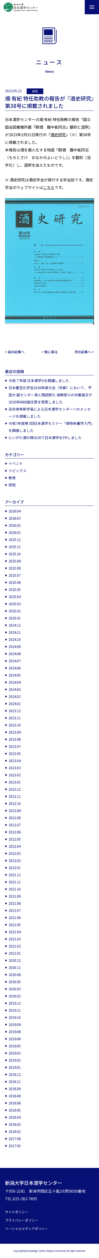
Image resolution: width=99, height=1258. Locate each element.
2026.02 (15, 525)
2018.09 (15, 1088)
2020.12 (15, 960)
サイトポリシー (16, 1212)
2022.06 (15, 831)
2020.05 (15, 981)
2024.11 (15, 632)
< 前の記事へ (15, 351)
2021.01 (15, 953)
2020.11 (15, 967)
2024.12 (15, 625)
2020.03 (15, 988)
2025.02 (15, 610)
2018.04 (15, 1117)
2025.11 (15, 546)
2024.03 (15, 689)
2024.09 (15, 646)
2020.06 (15, 974)
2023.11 (15, 717)
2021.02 (15, 946)
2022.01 (15, 867)
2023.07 (15, 746)
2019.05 (15, 1045)
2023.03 (15, 767)
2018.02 (15, 1131)
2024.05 (15, 675)
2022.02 (15, 860)
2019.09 (15, 1024)
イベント (16, 463)
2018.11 (15, 1081)
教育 (12, 477)
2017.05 (15, 1145)
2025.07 (15, 575)
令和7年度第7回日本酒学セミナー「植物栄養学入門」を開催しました (51, 427)
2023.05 (15, 753)
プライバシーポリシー (21, 1220)
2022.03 (15, 853)
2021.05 (15, 924)
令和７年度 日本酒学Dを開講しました (39, 380)
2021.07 (15, 910)
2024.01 (15, 703)
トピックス (17, 470)
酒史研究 (58, 134)
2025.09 (15, 560)
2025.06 (15, 582)
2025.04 (15, 596)
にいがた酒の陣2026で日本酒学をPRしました (45, 437)
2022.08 (15, 817)
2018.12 (15, 1074)
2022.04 (15, 846)
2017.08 (15, 1138)
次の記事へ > (84, 351)
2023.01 (15, 781)
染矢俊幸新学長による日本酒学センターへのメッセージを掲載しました (50, 412)
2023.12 (15, 710)
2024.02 (15, 696)
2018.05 (15, 1110)
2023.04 (15, 760)
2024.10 (15, 639)
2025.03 (15, 603)
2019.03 (15, 1052)
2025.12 (15, 539)
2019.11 (15, 1010)
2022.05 (15, 839)
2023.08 (15, 739)
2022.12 (15, 789)
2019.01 (15, 1067)
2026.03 (15, 518)
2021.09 (15, 896)
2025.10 (15, 553)
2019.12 (15, 1003)
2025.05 (15, 589)
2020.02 (15, 995)
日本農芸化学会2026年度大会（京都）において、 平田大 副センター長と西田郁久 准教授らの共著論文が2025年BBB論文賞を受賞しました (50, 394)
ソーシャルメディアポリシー (26, 1228)
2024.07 (15, 660)
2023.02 (15, 774)
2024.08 (15, 653)
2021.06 (15, 917)
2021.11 (15, 881)
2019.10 (15, 1017)
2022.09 (15, 810)
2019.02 (15, 1060)
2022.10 (15, 803)
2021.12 (15, 874)
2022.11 (15, 796)
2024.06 (15, 667)
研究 (35, 91)
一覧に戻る (49, 351)
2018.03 (15, 1124)
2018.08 (15, 1095)
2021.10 (15, 888)
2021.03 (15, 938)
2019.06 (15, 1038)
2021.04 (15, 931)
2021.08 (15, 903)
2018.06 (15, 1102)
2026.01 (15, 532)
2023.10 (15, 724)
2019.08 (15, 1031)
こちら (48, 187)
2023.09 (15, 732)
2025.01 (15, 617)
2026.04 (15, 510)
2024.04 (15, 682)
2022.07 (15, 824)
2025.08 (15, 568)
